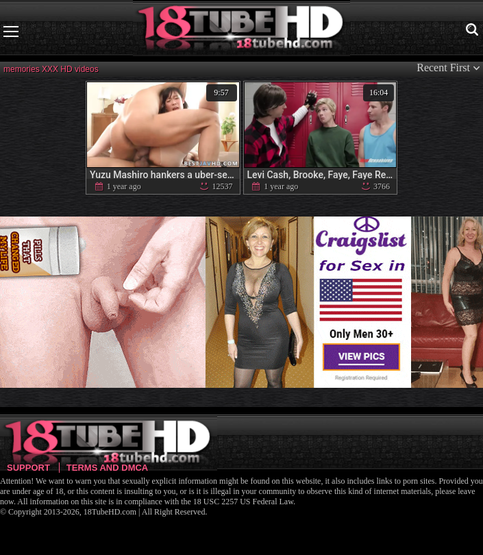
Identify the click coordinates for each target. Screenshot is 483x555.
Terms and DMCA (107, 468)
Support (28, 468)
